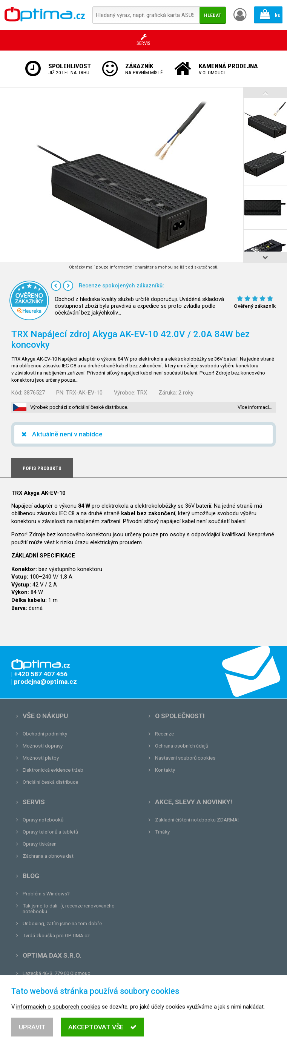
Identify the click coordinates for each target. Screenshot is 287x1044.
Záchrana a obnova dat (48, 856)
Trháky (162, 832)
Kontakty (165, 770)
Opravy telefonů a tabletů (50, 832)
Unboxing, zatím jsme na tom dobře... (64, 923)
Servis (34, 802)
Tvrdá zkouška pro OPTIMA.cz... (58, 935)
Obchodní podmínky (45, 734)
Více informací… (255, 407)
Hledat (212, 15)
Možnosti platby (41, 758)
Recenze (164, 734)
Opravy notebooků (43, 820)
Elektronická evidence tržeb (53, 770)
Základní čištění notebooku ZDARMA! (197, 820)
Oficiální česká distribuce (50, 782)
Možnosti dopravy (43, 746)
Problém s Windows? (46, 894)
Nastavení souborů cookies (185, 758)
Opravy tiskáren (40, 844)
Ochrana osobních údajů (181, 746)
